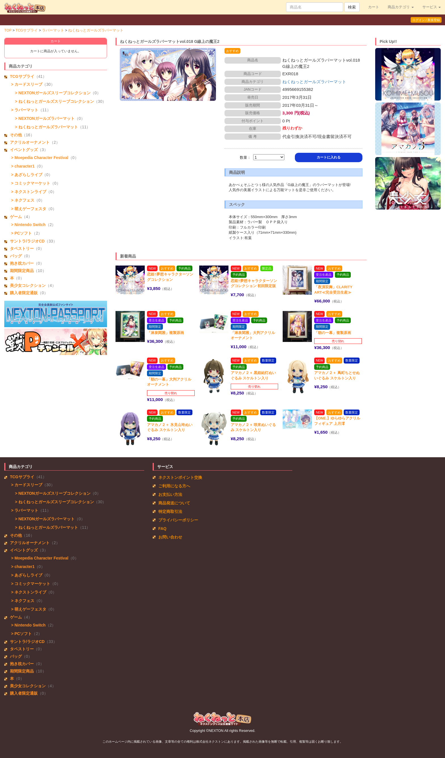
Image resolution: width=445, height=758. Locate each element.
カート (373, 7)
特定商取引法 (170, 511)
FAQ (162, 528)
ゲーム (16, 216)
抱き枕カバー (22, 263)
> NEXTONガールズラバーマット (44, 118)
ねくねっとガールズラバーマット (95, 30)
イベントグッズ (24, 149)
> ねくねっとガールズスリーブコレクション (53, 101)
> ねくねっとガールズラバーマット (45, 127)
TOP (8, 30)
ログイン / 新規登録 (426, 20)
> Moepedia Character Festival (39, 157)
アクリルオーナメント (30, 142)
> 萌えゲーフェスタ (28, 208)
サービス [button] (431, 7)
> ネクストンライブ (28, 191)
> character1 (22, 166)
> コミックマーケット (30, 183)
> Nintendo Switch (28, 224)
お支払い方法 (170, 494)
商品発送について (174, 503)
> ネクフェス (22, 200)
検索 (352, 7)
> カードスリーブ (26, 84)
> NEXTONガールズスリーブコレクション (52, 93)
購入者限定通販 (24, 293)
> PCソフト (21, 233)
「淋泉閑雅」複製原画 (165, 333)
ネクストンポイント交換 (180, 477)
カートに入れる (329, 157)
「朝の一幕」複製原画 (332, 333)
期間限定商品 (22, 270)
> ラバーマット (24, 110)
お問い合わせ (170, 537)
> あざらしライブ (26, 174)
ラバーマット (53, 30)
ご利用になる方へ (174, 486)
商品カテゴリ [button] (401, 7)
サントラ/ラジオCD (27, 241)
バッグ (16, 256)
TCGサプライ (27, 30)
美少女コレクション (28, 285)
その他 (16, 135)
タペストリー (22, 248)
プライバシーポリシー (178, 520)
